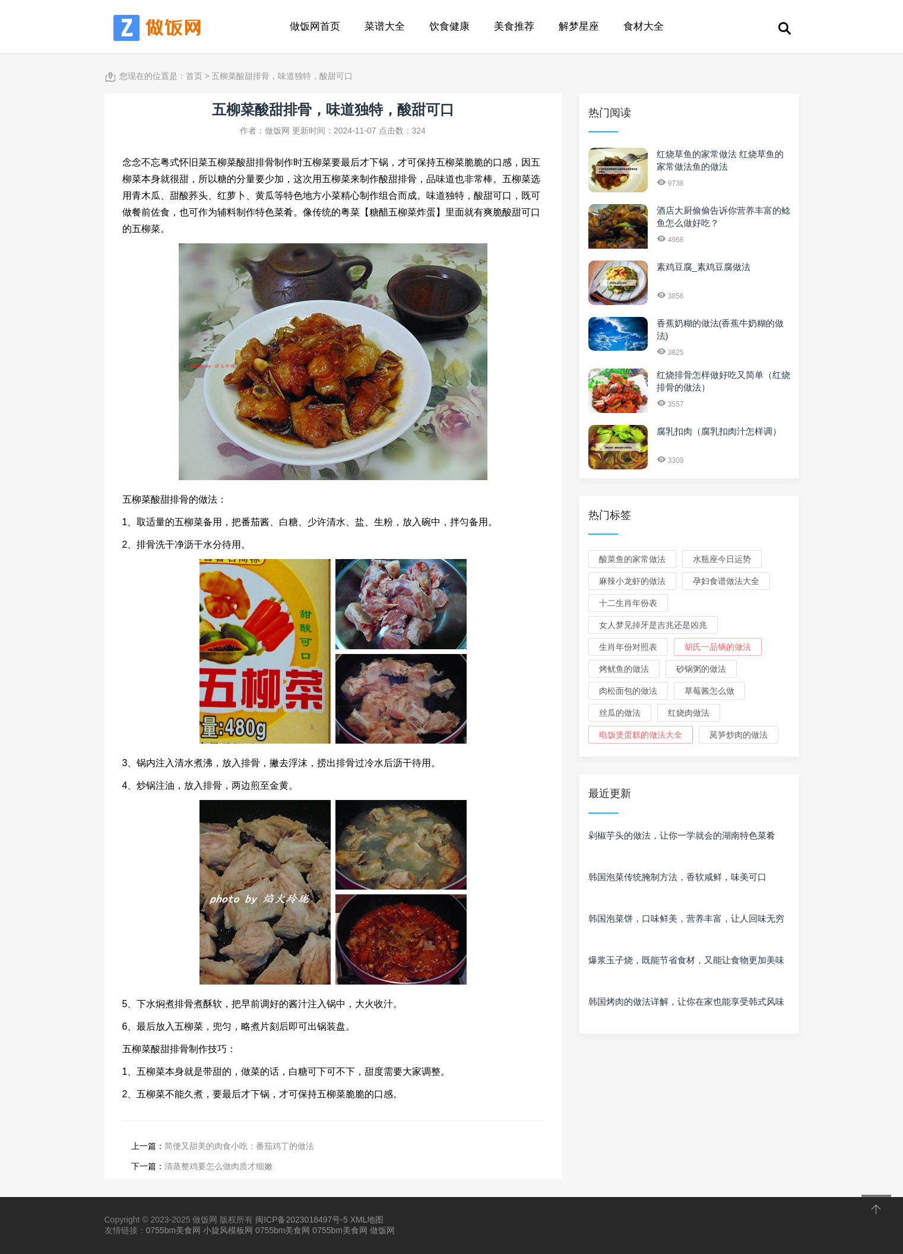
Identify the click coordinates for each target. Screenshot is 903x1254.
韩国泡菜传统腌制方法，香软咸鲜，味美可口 (677, 877)
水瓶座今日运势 (722, 559)
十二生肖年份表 (628, 603)
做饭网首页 (315, 26)
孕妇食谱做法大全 (726, 581)
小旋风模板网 (228, 1230)
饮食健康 (449, 26)
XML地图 (367, 1219)
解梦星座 (579, 26)
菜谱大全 (385, 26)
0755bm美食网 (173, 1230)
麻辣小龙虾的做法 (632, 581)
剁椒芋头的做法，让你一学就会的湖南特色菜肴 (681, 835)
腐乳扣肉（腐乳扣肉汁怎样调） (719, 431)
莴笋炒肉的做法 (738, 734)
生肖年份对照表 (628, 647)
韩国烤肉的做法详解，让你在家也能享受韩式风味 (686, 1001)
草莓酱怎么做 (709, 691)
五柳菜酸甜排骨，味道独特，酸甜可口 (282, 76)
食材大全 (643, 26)
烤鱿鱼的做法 (624, 669)
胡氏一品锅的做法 (718, 647)
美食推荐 (514, 26)
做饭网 (382, 1230)
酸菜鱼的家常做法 (632, 559)
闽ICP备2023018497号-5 (301, 1219)
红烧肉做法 (688, 713)
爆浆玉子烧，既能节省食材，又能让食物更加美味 (686, 960)
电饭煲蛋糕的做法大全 (640, 734)
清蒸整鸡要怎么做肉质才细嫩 (218, 1166)
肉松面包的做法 (628, 691)
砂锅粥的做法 (701, 669)
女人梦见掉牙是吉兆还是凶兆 (653, 625)
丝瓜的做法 (620, 713)
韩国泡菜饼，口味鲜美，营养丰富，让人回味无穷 (686, 918)
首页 (194, 76)
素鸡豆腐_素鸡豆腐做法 (703, 267)
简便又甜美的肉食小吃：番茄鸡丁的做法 (239, 1146)
